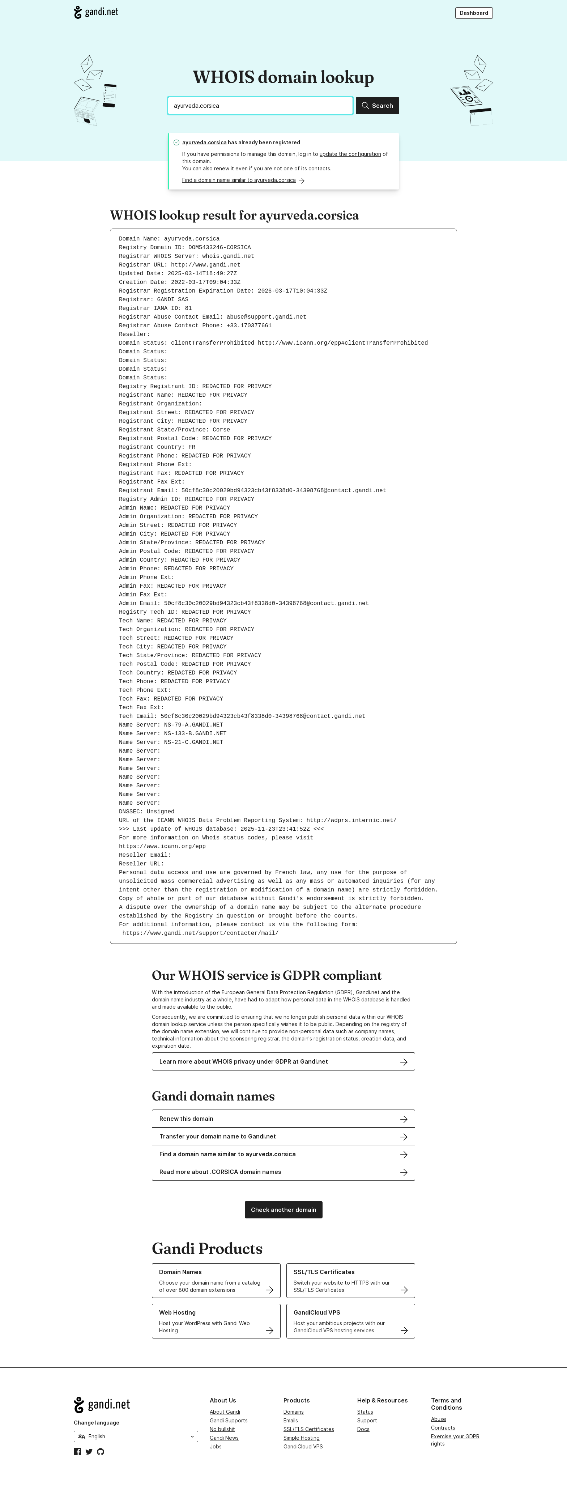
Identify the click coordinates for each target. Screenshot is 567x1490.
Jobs (216, 1446)
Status (365, 1412)
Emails (291, 1420)
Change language (96, 1422)
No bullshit (222, 1429)
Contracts (443, 1428)
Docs (363, 1429)
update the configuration (350, 154)
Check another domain (283, 1209)
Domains (294, 1412)
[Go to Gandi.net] (96, 12)
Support (367, 1420)
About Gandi (225, 1412)
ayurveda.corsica (204, 142)
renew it (224, 168)
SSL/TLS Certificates (309, 1429)
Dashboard (474, 13)
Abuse (438, 1419)
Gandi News (224, 1438)
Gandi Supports (229, 1420)
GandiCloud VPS (303, 1446)
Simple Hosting (302, 1438)
